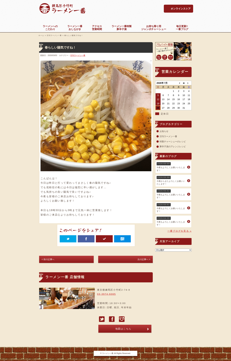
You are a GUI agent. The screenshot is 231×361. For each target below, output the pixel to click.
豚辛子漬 (122, 28)
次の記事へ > (143, 259)
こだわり (50, 28)
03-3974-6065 (106, 294)
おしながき (74, 28)
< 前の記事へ (48, 259)
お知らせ (164, 131)
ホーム (41, 35)
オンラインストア (181, 8)
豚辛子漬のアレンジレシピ (173, 146)
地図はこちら (123, 328)
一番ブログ (182, 28)
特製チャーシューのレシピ (173, 141)
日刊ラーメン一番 (54, 35)
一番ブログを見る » (179, 231)
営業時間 (97, 28)
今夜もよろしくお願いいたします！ (171, 166)
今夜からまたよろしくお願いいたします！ (171, 180)
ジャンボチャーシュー (153, 28)
